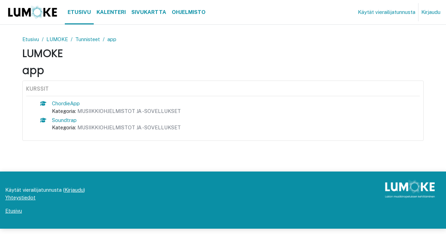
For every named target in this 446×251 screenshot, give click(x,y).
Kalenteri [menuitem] (111, 12)
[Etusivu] (32, 12)
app (115, 39)
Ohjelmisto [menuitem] (189, 12)
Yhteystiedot (21, 219)
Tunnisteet (90, 39)
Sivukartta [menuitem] (148, 12)
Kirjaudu (430, 12)
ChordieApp (66, 104)
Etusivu (31, 39)
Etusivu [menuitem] (79, 12)
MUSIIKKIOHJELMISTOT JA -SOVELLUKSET (132, 111)
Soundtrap (64, 121)
